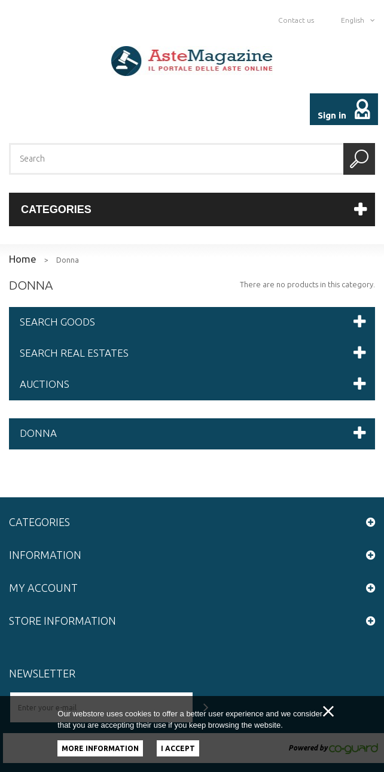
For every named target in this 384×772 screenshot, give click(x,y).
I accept (178, 748)
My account (43, 588)
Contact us (296, 20)
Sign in (332, 115)
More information (100, 748)
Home (22, 259)
